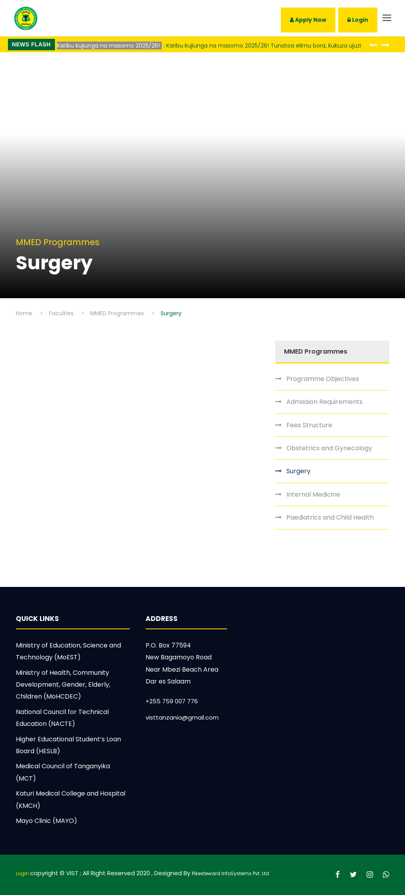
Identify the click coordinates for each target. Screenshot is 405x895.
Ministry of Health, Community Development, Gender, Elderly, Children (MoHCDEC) (63, 684)
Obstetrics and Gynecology (329, 448)
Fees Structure (309, 425)
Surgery (298, 471)
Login (357, 20)
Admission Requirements (324, 401)
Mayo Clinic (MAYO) (46, 820)
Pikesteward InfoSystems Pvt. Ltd (230, 873)
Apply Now (308, 20)
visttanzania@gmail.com (182, 717)
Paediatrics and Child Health (330, 517)
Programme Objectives (322, 378)
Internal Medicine (313, 494)
